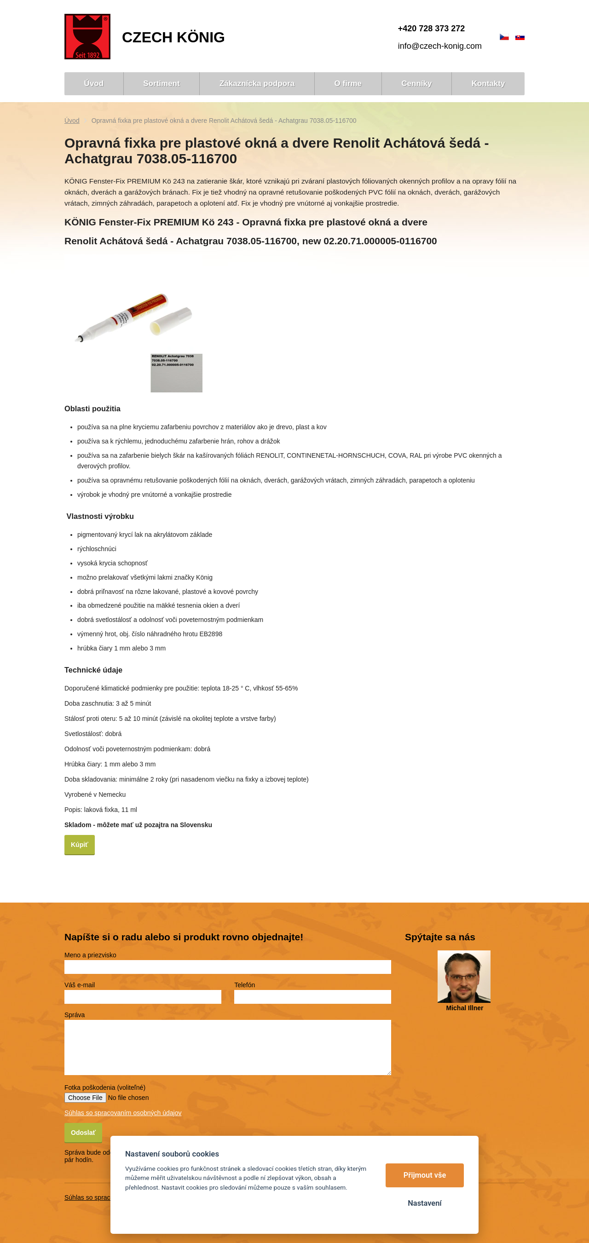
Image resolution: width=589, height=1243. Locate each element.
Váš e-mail (79, 985)
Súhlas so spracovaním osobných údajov (122, 1112)
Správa (74, 1015)
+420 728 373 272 (431, 28)
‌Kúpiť (79, 844)
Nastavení (424, 1203)
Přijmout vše (425, 1175)
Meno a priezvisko (90, 955)
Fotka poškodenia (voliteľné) (104, 1087)
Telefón (244, 985)
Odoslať (83, 1132)
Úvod (72, 120)
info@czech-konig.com (440, 46)
